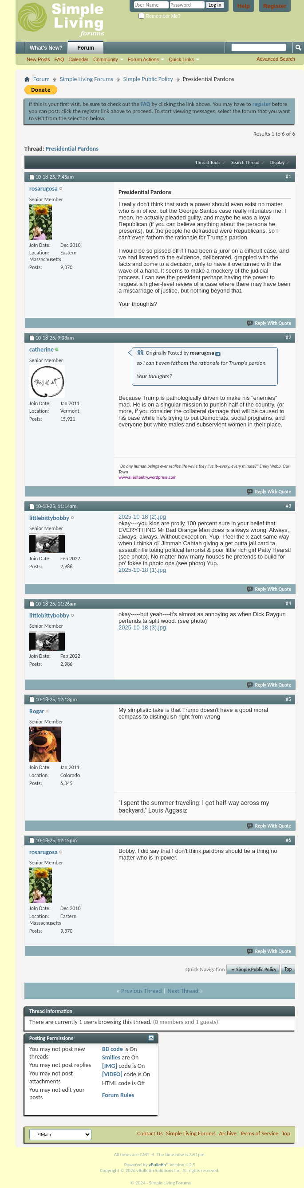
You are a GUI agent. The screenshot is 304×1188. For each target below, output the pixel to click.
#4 (288, 603)
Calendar (79, 59)
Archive (228, 1133)
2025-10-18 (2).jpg (142, 516)
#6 (288, 840)
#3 (288, 506)
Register (274, 6)
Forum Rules (118, 1095)
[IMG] (109, 1066)
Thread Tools (208, 162)
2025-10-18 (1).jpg (142, 570)
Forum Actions (143, 59)
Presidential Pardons (72, 148)
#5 (288, 699)
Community (105, 59)
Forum (86, 48)
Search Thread (245, 162)
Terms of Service (259, 1133)
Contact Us (149, 1133)
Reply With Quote (269, 323)
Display (277, 162)
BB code (112, 1049)
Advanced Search (276, 59)
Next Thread (182, 991)
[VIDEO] (112, 1074)
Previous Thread (141, 991)
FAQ (59, 59)
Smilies (111, 1057)
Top (288, 970)
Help (243, 6)
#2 (288, 337)
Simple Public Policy (148, 79)
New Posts (38, 59)
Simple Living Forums (86, 79)
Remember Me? (159, 16)
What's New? (46, 48)
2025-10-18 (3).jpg (142, 627)
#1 (288, 176)
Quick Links (181, 59)
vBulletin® (159, 1165)
